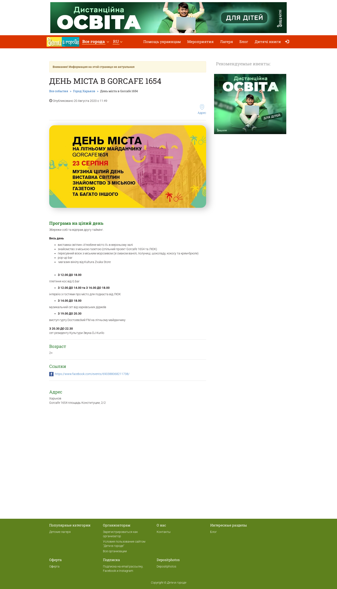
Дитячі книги (268, 41)
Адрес (202, 109)
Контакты (164, 532)
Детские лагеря (60, 532)
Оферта (54, 566)
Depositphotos (166, 566)
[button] (95, 42)
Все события (58, 91)
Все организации (115, 551)
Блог (243, 41)
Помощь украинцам (162, 41)
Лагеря (226, 41)
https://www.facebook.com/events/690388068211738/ (92, 374)
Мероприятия (200, 41)
